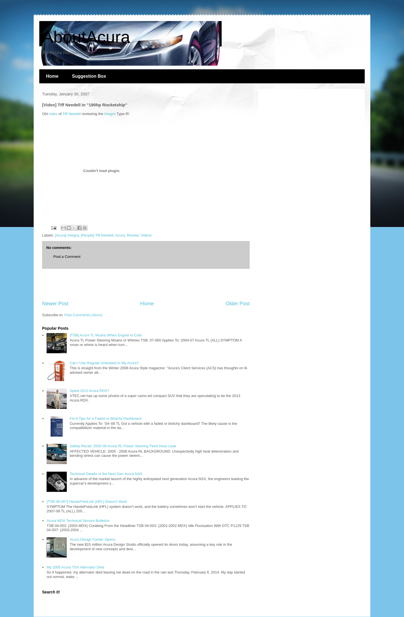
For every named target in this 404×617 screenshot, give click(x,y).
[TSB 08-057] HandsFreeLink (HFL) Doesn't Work (87, 501)
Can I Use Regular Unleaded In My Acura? (104, 363)
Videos (146, 235)
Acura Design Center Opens (92, 539)
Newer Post (55, 303)
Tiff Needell (72, 114)
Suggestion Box (89, 76)
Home (52, 76)
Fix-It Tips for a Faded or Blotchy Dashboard (105, 418)
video (53, 114)
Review (133, 235)
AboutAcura (86, 36)
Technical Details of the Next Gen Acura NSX (106, 474)
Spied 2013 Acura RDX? (89, 391)
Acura (120, 235)
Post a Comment (67, 256)
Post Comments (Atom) (83, 315)
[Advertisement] (146, 284)
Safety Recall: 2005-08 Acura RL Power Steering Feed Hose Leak (123, 446)
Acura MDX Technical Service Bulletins (78, 521)
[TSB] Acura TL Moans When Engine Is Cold (105, 335)
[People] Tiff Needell (97, 235)
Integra (110, 114)
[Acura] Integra (67, 235)
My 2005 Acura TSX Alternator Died (75, 567)
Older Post (238, 303)
